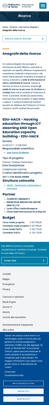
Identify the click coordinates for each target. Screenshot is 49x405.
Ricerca (24, 16)
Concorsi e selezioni (13, 296)
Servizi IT (7, 307)
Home (5, 27)
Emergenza (9, 284)
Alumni (6, 312)
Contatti (7, 274)
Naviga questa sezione (24, 39)
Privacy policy (10, 371)
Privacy (6, 289)
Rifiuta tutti (23, 391)
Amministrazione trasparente (18, 324)
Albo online (8, 329)
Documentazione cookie (14, 375)
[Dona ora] (24, 260)
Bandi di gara (9, 302)
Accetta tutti (23, 399)
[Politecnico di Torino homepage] (18, 5)
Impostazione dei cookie (23, 383)
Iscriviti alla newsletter (14, 317)
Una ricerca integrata (28, 27)
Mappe (6, 279)
